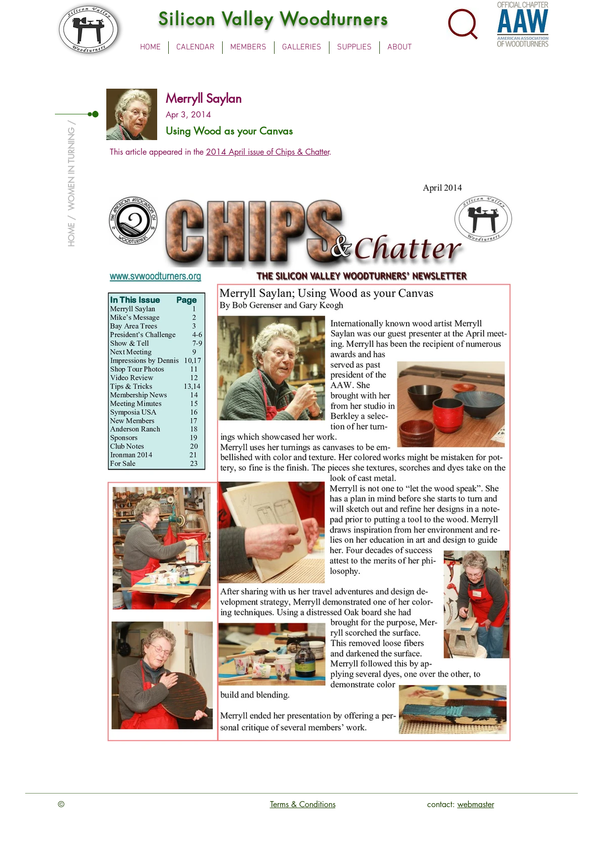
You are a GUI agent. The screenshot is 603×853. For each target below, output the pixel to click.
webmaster (475, 804)
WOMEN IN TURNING (71, 169)
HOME (71, 235)
